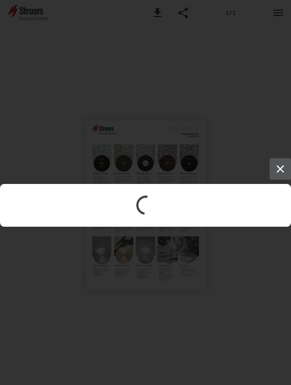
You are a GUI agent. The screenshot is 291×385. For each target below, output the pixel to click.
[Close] (280, 169)
